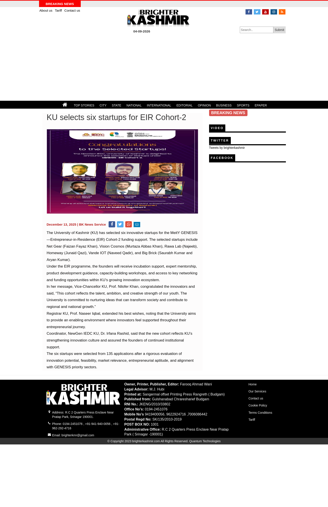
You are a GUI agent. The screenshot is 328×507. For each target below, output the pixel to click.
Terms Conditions (260, 412)
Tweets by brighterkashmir (227, 147)
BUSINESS (224, 105)
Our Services (257, 391)
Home (253, 384)
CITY (103, 105)
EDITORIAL (184, 105)
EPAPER (261, 105)
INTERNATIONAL (159, 105)
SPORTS (243, 105)
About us (46, 10)
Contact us (72, 10)
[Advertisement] (164, 68)
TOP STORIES (84, 105)
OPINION (204, 105)
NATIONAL (134, 105)
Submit (279, 30)
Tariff (59, 10)
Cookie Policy (258, 405)
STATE (116, 105)
